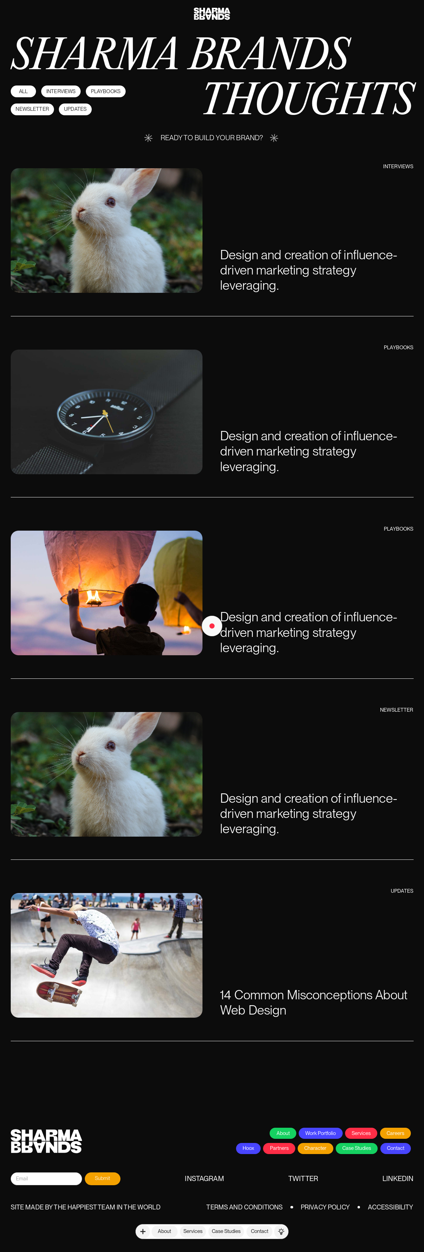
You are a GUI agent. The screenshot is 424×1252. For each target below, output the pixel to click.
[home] (212, 10)
